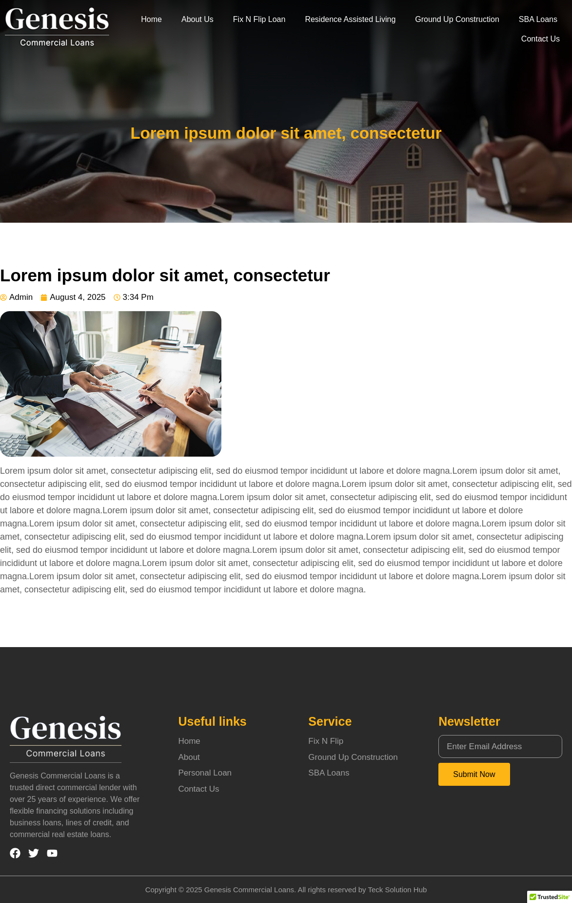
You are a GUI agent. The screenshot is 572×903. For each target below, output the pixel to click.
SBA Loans (538, 19)
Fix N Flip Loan (259, 19)
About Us (197, 19)
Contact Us (540, 39)
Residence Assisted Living (350, 19)
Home (151, 19)
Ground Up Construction (457, 19)
